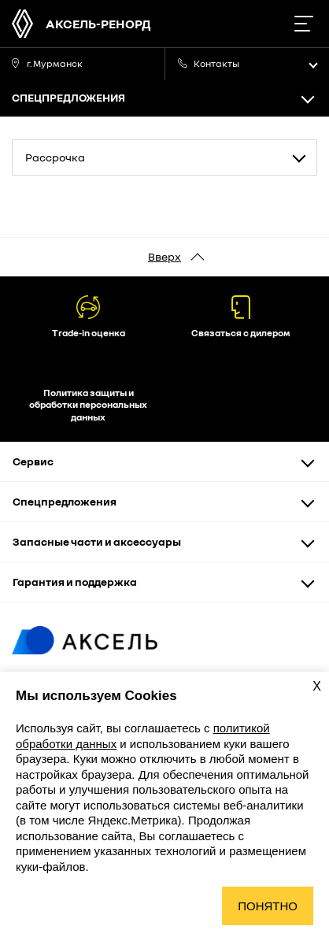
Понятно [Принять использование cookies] (268, 906)
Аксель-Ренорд (98, 23)
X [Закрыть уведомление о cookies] (316, 686)
